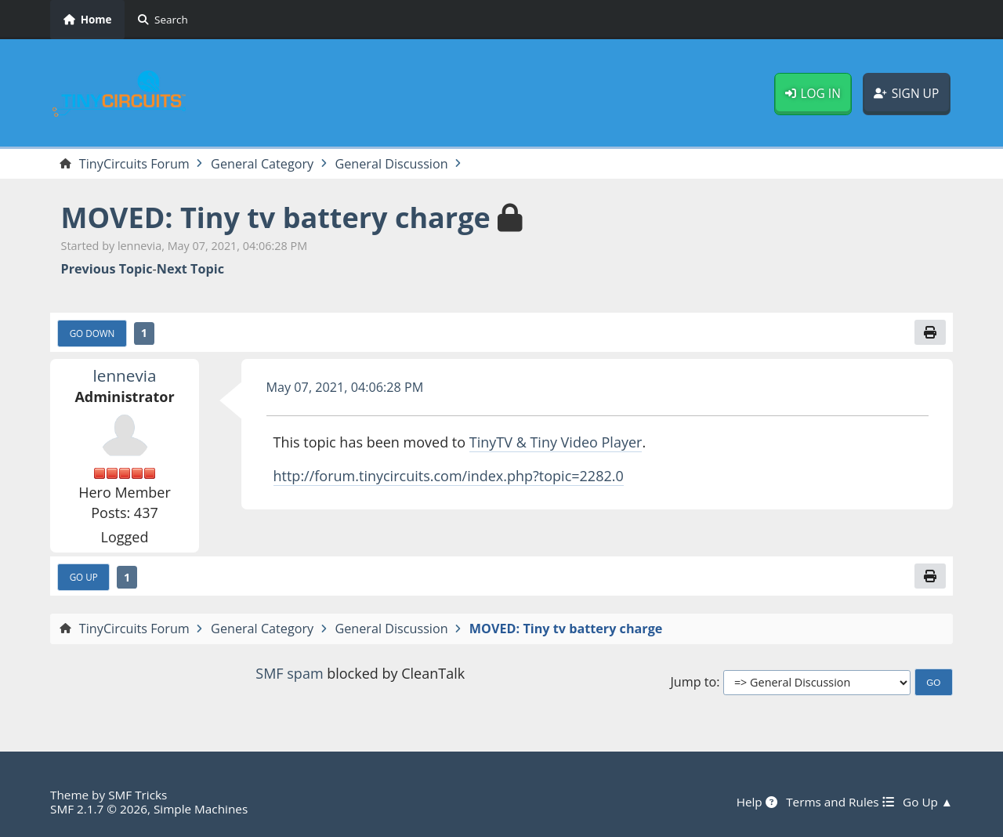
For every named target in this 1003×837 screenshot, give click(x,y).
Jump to (693, 682)
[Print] (930, 332)
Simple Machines (201, 809)
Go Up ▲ (928, 802)
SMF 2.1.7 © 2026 (98, 809)
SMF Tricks (137, 795)
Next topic (190, 269)
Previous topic (107, 269)
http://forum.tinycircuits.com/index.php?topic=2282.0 (448, 475)
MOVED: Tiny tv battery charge (276, 217)
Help (757, 802)
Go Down (92, 333)
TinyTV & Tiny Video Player (556, 442)
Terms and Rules (839, 802)
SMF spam (289, 673)
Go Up (84, 577)
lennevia (125, 375)
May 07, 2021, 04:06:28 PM (345, 387)
